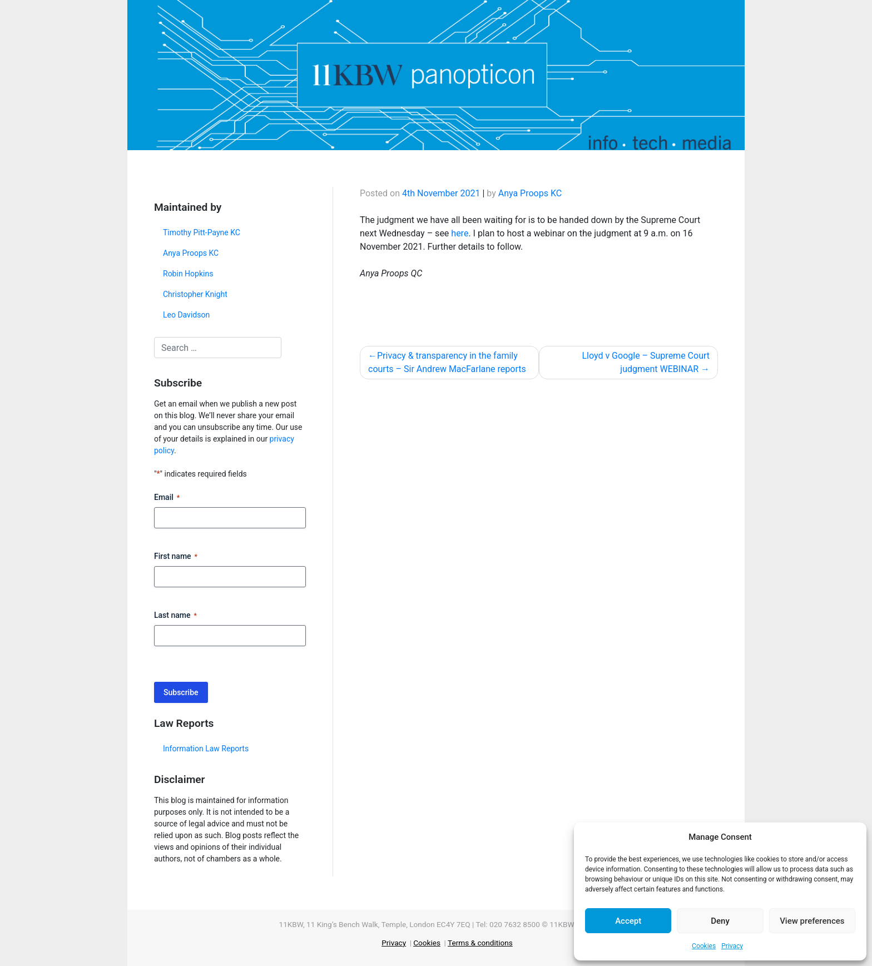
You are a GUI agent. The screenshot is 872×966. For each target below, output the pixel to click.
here (459, 233)
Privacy (732, 946)
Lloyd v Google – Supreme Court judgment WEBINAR (646, 362)
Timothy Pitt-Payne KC (201, 232)
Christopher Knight (195, 294)
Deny (720, 921)
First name (175, 557)
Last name (175, 616)
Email (167, 498)
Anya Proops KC (191, 253)
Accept (628, 921)
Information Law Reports (206, 748)
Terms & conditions (480, 942)
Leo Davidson (186, 314)
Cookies (704, 946)
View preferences (812, 921)
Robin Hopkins (188, 273)
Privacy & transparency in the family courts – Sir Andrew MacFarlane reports (447, 362)
